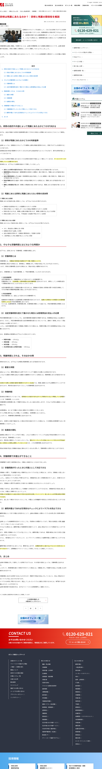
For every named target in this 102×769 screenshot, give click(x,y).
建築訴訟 (77, 707)
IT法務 (77, 682)
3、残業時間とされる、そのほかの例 (13, 91)
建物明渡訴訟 (79, 710)
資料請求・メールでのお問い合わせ (87, 40)
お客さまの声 (14, 679)
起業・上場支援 (79, 679)
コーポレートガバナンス (81, 673)
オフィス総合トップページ (16, 654)
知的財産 (77, 701)
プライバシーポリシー (16, 694)
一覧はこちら (94, 133)
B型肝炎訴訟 (45, 682)
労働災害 (44, 679)
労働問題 (44, 667)
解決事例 (13, 682)
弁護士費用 (77, 5)
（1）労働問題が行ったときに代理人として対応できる (20, 109)
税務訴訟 (77, 692)
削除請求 (44, 695)
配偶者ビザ (45, 735)
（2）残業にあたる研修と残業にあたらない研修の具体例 (20, 76)
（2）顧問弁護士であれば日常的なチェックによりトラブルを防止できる (25, 113)
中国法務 (77, 722)
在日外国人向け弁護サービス (50, 725)
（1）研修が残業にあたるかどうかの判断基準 (17, 72)
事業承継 (77, 732)
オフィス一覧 (68, 5)
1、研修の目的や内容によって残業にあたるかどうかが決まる (20, 69)
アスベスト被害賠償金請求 (49, 686)
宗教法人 (77, 744)
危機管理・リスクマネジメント (83, 716)
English (90, 2)
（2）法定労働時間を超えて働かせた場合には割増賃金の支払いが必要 (24, 87)
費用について (14, 670)
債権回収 (77, 713)
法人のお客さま (59, 5)
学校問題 (44, 698)
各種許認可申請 (79, 728)
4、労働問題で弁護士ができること (12, 106)
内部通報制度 (79, 719)
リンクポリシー (14, 697)
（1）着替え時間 (8, 95)
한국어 (100, 2)
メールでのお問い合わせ (17, 691)
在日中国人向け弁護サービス (50, 722)
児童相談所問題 (46, 701)
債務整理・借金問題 (47, 676)
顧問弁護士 (78, 664)
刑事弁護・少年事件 (47, 670)
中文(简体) (95, 2)
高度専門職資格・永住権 (48, 732)
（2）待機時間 (7, 98)
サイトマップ (14, 685)
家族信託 (44, 716)
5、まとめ (5, 117)
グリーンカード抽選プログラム (50, 738)
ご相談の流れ (85, 5)
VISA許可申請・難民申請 (48, 728)
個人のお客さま (49, 5)
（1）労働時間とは (9, 83)
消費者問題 (45, 692)
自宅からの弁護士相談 (16, 673)
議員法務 (77, 738)
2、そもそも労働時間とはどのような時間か (15, 80)
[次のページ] (41, 608)
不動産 (77, 704)
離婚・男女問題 (46, 664)
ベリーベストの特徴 (96, 5)
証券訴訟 (44, 710)
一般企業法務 (79, 667)
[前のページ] (26, 608)
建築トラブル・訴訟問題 (48, 704)
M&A (76, 676)
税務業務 (44, 719)
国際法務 (77, 725)
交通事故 (44, 673)
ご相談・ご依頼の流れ (16, 667)
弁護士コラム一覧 (15, 676)
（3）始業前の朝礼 (9, 101)
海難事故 (44, 713)
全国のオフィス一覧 (16, 661)
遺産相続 (44, 689)
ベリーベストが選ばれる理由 (18, 664)
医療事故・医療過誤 (47, 707)
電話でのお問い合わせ (16, 688)
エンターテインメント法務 (82, 741)
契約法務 (77, 670)
